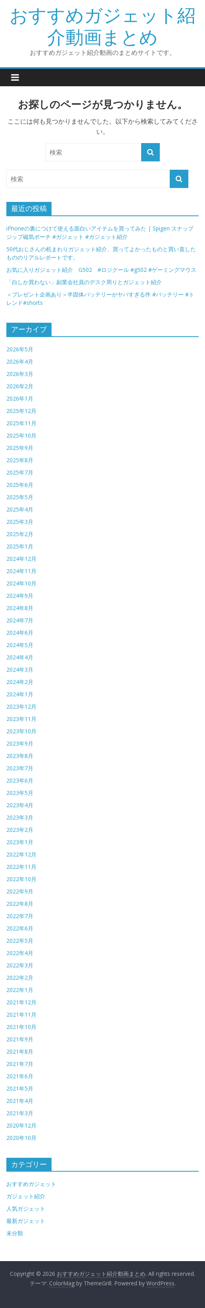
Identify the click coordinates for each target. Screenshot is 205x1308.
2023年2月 (19, 829)
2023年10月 (21, 731)
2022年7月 (19, 916)
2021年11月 (21, 1014)
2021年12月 (21, 1002)
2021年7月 (19, 1064)
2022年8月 (19, 903)
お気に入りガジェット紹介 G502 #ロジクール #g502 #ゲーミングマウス (101, 269)
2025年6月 (19, 484)
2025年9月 (19, 448)
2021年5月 (19, 1088)
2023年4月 (19, 805)
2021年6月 (19, 1076)
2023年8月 (19, 756)
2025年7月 (19, 472)
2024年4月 (19, 657)
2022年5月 (19, 940)
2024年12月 (21, 558)
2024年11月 (21, 571)
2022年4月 (19, 953)
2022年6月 (19, 928)
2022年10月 (21, 879)
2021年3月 (19, 1113)
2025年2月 (19, 534)
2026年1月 (19, 398)
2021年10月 (21, 1027)
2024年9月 (19, 595)
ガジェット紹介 (25, 1196)
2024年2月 (19, 682)
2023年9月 (19, 743)
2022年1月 (19, 990)
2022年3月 (19, 965)
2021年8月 (19, 1051)
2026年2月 (19, 386)
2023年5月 (19, 792)
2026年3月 (19, 374)
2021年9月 (19, 1039)
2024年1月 (19, 694)
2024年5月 (19, 645)
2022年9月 (19, 891)
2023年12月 (21, 706)
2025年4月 (19, 509)
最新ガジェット (25, 1221)
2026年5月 (19, 349)
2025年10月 (21, 435)
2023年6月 (19, 780)
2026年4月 (19, 361)
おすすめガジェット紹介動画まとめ (102, 25)
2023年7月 (19, 768)
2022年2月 (19, 977)
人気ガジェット (25, 1208)
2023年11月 (21, 719)
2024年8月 (19, 608)
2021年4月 (19, 1101)
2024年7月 (19, 620)
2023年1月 (19, 842)
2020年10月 (21, 1137)
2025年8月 (19, 460)
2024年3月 (19, 669)
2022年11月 (21, 866)
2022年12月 (21, 854)
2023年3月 (19, 817)
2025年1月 (19, 546)
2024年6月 (19, 632)
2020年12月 (21, 1125)
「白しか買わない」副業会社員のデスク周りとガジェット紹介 (84, 282)
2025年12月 (21, 411)
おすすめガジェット (31, 1184)
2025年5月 (19, 497)
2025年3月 (19, 521)
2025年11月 (21, 423)
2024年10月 (21, 583)
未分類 (14, 1233)
